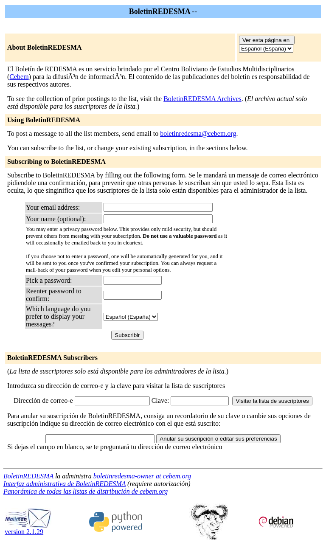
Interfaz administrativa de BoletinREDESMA (64, 483)
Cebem (18, 76)
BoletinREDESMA (28, 476)
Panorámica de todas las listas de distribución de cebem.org (85, 491)
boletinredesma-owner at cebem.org (142, 476)
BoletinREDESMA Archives (202, 98)
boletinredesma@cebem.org (198, 133)
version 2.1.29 (28, 528)
